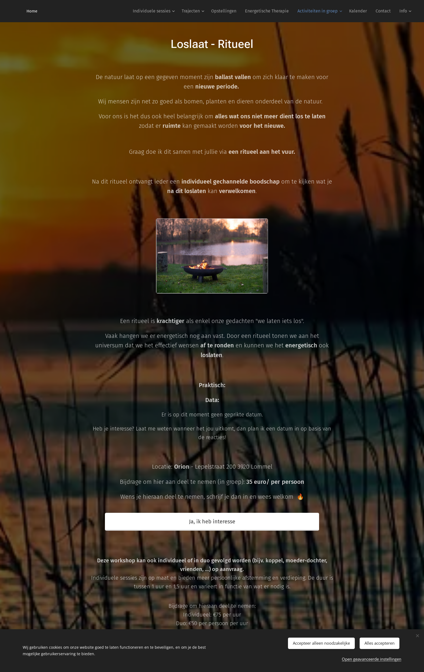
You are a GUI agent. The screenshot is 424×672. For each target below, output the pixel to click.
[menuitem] (154, 11)
